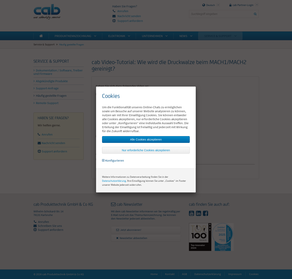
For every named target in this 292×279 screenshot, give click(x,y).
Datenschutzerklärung (114, 180)
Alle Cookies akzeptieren (146, 139)
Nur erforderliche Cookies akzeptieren (146, 150)
